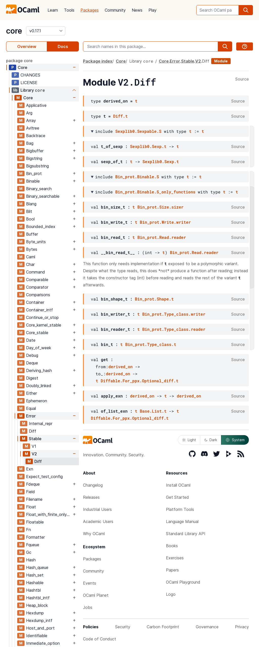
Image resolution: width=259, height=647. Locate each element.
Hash (31, 559)
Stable (35, 438)
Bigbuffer (35, 150)
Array (31, 120)
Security (122, 626)
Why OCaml (94, 533)
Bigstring (34, 158)
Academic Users (98, 521)
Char (30, 264)
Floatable (35, 522)
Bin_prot (34, 173)
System (235, 440)
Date (30, 340)
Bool (30, 218)
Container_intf (39, 309)
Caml (30, 256)
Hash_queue (37, 567)
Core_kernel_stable (43, 325)
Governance (207, 626)
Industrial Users (97, 509)
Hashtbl (33, 590)
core (14, 30)
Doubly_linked (38, 385)
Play (152, 10)
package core (19, 60)
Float (31, 506)
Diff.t (120, 116)
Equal (31, 408)
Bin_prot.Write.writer (165, 222)
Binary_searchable (42, 196)
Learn (53, 10)
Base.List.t (153, 411)
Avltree (32, 128)
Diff (32, 431)
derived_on (120, 366)
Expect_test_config (44, 476)
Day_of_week (38, 347)
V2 (34, 453)
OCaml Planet (96, 595)
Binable (33, 181)
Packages (89, 10)
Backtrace (35, 135)
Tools (69, 10)
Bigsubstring (37, 165)
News (137, 10)
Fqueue (32, 544)
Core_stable (37, 332)
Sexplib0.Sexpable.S (138, 131)
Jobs (87, 607)
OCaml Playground (183, 582)
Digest (32, 378)
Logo (171, 594)
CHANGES (30, 75)
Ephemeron (36, 400)
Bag (29, 143)
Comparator (37, 287)
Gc (28, 552)
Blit (29, 211)
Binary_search (39, 188)
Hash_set (35, 575)
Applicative (36, 105)
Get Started (177, 497)
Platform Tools (180, 509)
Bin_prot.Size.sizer (160, 207)
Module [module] (221, 61)
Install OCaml (178, 485)
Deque (32, 362)
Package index (97, 61)
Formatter (35, 537)
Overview (26, 46)
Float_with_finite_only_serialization (49, 514)
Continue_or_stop (42, 317)
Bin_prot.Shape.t (154, 299)
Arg (29, 112)
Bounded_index (40, 226)
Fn (28, 529)
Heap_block (37, 605)
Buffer (32, 234)
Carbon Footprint (163, 626)
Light (189, 440)
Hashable (35, 582)
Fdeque (33, 484)
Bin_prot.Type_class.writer (173, 314)
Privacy (242, 626)
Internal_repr (40, 423)
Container (35, 302)
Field (30, 491)
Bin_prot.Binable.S (137, 176)
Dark (210, 440)
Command (35, 272)
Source (242, 79)
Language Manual (182, 521)
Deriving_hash (39, 370)
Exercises (175, 557)
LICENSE (28, 82)
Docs (63, 46)
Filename (34, 499)
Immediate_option (43, 643)
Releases (91, 497)
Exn (29, 468)
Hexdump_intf (39, 620)
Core (22, 67)
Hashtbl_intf (38, 597)
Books (172, 545)
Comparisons (38, 294)
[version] (45, 30)
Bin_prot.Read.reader (161, 237)
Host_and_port (40, 628)
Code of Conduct (99, 638)
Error (31, 415)
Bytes (31, 249)
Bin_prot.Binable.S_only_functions (155, 191)
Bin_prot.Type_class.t (150, 344)
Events (89, 583)
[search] (246, 10)
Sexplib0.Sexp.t (148, 146)
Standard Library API (185, 533)
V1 (34, 446)
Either (31, 393)
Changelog (93, 485)
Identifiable (36, 635)
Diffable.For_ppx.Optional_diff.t (139, 380)
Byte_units (36, 241)
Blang (31, 203)
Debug (32, 355)
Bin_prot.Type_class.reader (173, 329)
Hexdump (35, 612)
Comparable (37, 279)
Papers (172, 570)
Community (115, 10)
